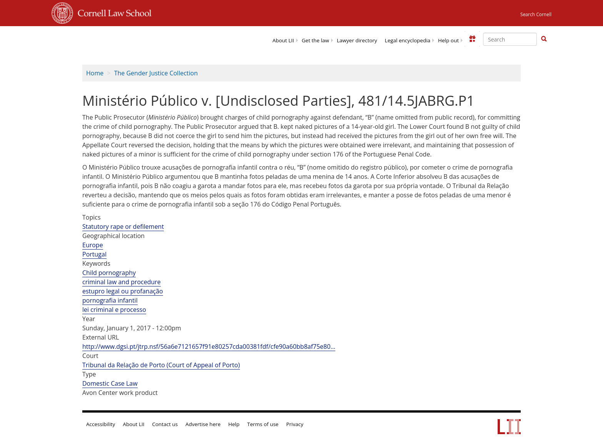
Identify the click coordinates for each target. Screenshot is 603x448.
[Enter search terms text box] (510, 39)
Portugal (94, 254)
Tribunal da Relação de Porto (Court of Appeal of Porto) (161, 365)
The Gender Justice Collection (156, 73)
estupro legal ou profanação (122, 291)
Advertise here (202, 424)
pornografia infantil (110, 300)
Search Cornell (535, 14)
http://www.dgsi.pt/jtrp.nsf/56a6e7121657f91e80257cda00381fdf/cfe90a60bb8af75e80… (208, 346)
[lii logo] (122, 38)
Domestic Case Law (110, 383)
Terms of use (262, 424)
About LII (283, 40)
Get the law (315, 40)
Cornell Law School (112, 12)
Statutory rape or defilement (123, 226)
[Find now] (543, 39)
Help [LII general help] (234, 424)
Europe (92, 245)
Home (94, 73)
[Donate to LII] (472, 39)
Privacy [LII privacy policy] (294, 424)
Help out (448, 40)
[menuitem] (283, 40)
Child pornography (109, 272)
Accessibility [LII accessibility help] (100, 424)
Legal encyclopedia (407, 40)
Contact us (165, 424)
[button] (543, 39)
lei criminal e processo (114, 309)
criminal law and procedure (121, 282)
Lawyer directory (357, 40)
